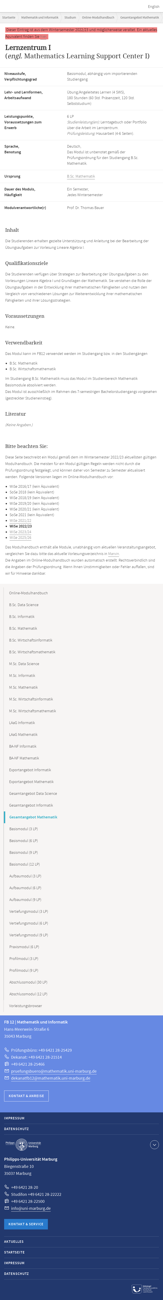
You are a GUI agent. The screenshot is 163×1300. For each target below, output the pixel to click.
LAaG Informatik (22, 723)
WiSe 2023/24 (20, 532)
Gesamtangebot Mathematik (139, 18)
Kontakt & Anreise (26, 1096)
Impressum (14, 1118)
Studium (70, 18)
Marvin (113, 554)
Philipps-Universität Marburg (23, 1145)
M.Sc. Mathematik (23, 687)
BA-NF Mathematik (24, 758)
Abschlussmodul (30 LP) (28, 982)
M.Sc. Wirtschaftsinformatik (31, 699)
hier (43, 36)
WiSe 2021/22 (20, 520)
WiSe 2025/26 (20, 537)
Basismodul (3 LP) (23, 829)
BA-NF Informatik (22, 746)
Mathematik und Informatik (39, 18)
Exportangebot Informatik (30, 770)
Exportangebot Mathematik (31, 782)
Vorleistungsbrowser (25, 1006)
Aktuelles (14, 1241)
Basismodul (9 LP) (23, 852)
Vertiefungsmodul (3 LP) (28, 911)
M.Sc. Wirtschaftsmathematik (32, 711)
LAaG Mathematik (23, 734)
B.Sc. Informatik (21, 616)
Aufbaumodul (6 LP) (25, 888)
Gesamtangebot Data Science (33, 793)
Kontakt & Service (26, 1224)
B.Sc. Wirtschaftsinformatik (30, 640)
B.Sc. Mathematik (81, 176)
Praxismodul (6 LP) (24, 947)
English (154, 6)
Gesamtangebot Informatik (31, 805)
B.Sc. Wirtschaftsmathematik (32, 652)
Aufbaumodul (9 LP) (25, 899)
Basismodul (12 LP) (24, 864)
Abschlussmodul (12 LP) (28, 994)
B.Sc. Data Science (24, 605)
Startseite (8, 18)
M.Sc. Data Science (24, 664)
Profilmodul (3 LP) (23, 958)
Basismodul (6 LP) (23, 841)
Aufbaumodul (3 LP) (25, 876)
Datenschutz (16, 1129)
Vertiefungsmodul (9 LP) (28, 935)
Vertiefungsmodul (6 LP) (28, 923)
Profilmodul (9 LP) (23, 970)
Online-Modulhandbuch (98, 18)
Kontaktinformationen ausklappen (154, 1144)
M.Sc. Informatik (22, 675)
